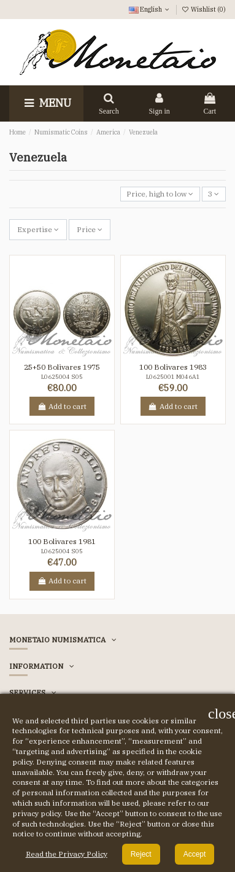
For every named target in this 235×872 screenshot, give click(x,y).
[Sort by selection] (160, 194)
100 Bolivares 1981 (62, 541)
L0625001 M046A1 (173, 377)
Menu (46, 103)
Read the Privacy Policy (66, 853)
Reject (141, 854)
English (150, 9)
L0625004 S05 (62, 377)
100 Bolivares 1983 (173, 367)
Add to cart (62, 406)
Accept (194, 854)
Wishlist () (204, 9)
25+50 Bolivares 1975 (62, 367)
